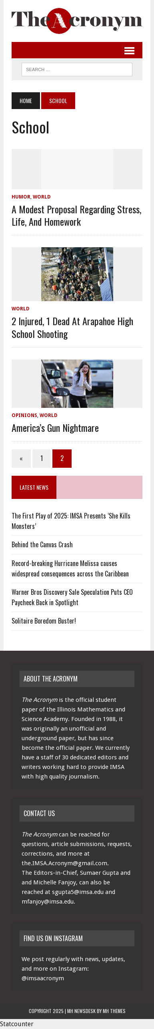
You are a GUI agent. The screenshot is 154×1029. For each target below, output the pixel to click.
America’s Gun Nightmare (55, 427)
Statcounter (17, 1024)
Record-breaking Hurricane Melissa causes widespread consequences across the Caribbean (70, 568)
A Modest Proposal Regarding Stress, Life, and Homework (76, 215)
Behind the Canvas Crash (42, 544)
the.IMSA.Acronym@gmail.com (64, 863)
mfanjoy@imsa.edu (48, 901)
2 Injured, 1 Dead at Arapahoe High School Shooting (72, 327)
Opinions (24, 415)
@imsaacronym (43, 978)
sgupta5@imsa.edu (78, 892)
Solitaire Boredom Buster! (44, 621)
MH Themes (114, 1010)
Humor (21, 197)
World (42, 197)
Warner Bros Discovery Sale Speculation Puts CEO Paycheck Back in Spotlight (72, 597)
